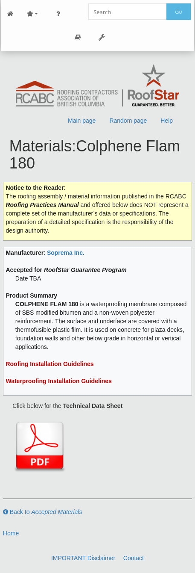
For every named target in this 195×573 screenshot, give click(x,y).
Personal (58, 14)
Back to (42, 511)
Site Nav (32, 14)
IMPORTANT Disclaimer (83, 558)
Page (78, 37)
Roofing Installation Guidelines (49, 363)
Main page (82, 120)
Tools (102, 37)
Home (11, 533)
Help (166, 120)
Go (178, 11)
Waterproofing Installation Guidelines (58, 381)
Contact (133, 558)
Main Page (10, 14)
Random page (128, 120)
